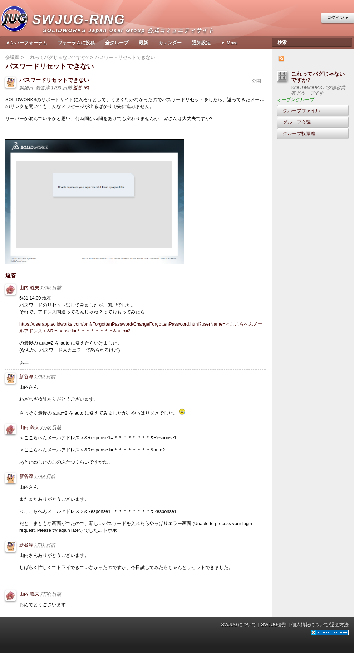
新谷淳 (26, 376)
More (232, 42)
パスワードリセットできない (54, 80)
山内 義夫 (29, 287)
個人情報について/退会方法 (320, 624)
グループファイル (301, 110)
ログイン (335, 17)
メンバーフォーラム (26, 42)
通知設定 (201, 42)
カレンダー (170, 42)
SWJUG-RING (81, 27)
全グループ (116, 42)
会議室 (12, 57)
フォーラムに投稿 (76, 42)
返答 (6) (81, 87)
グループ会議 (297, 122)
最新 (143, 42)
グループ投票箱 (299, 133)
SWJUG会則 (274, 624)
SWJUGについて (238, 624)
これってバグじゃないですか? (318, 77)
